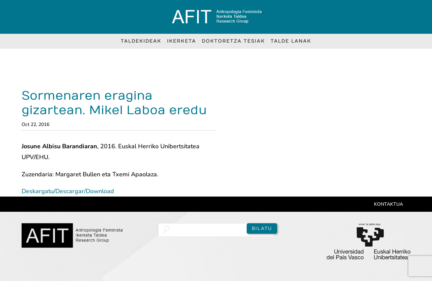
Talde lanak (291, 41)
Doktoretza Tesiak (233, 41)
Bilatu (262, 228)
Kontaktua (388, 204)
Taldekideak (141, 41)
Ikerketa (181, 41)
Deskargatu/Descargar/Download (68, 191)
